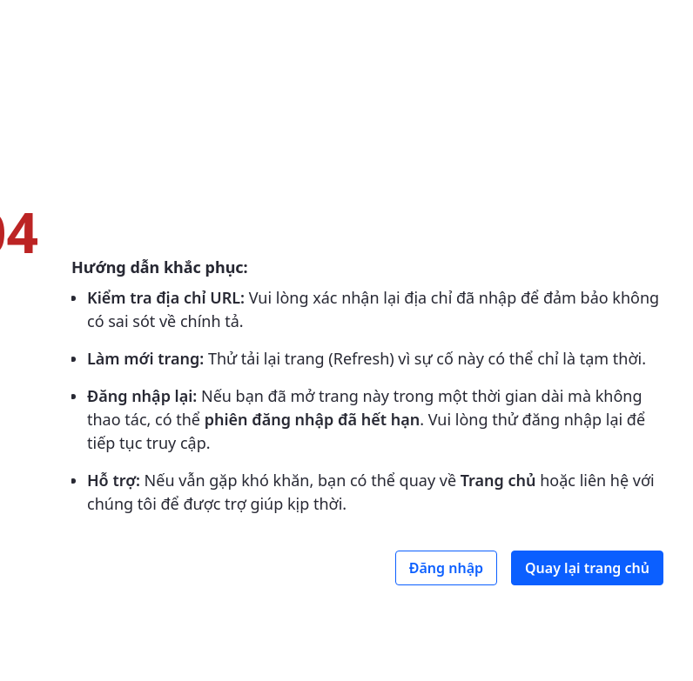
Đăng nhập (446, 568)
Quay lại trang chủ (587, 568)
